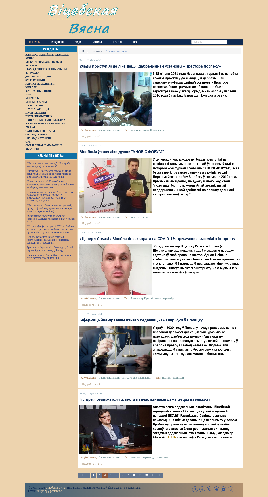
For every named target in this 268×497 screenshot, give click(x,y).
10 (146, 475)
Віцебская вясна (55, 487)
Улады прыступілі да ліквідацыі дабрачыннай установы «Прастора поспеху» (150, 66)
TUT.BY (171, 437)
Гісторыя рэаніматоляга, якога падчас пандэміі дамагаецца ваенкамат (144, 400)
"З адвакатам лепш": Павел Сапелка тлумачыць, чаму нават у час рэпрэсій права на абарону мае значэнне (50, 184)
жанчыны (136, 130)
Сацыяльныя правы (109, 130)
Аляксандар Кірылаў (142, 298)
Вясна (89, 28)
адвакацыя (178, 377)
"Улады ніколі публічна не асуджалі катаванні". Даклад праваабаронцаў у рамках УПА (51, 219)
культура (135, 217)
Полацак (166, 377)
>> (159, 475)
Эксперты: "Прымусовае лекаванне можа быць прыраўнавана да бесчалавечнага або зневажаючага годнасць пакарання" (50, 174)
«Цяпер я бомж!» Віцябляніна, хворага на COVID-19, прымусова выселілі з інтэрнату (157, 239)
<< (81, 475)
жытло (158, 298)
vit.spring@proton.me (49, 490)
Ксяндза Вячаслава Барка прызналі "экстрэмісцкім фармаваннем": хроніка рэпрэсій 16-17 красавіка (48, 240)
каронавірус (169, 298)
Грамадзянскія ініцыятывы (136, 377)
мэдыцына (162, 457)
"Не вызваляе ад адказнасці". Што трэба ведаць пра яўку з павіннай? (48, 165)
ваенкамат (136, 457)
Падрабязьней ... (92, 136)
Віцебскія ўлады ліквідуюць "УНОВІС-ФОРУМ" (121, 152)
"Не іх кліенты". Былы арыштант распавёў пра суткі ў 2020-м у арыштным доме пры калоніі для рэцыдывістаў (50, 208)
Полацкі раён (157, 130)
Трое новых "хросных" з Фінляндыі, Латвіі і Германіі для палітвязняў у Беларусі (50, 249)
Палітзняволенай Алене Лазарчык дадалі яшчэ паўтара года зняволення (49, 256)
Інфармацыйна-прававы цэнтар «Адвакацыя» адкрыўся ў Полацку (141, 320)
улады (145, 130)
